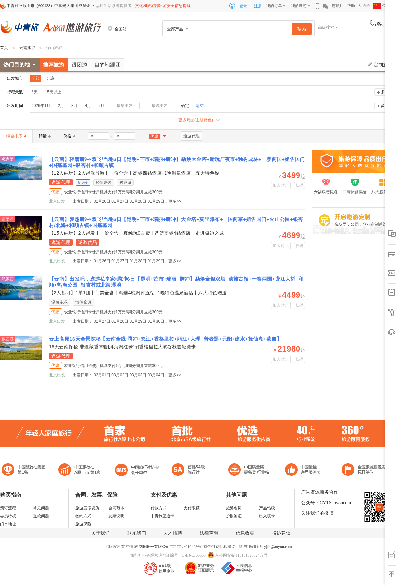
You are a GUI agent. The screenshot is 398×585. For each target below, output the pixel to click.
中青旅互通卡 (162, 516)
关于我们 (100, 533)
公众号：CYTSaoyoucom (326, 502)
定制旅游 (380, 64)
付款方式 (158, 508)
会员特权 (8, 516)
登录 (243, 6)
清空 (200, 105)
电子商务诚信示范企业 (191, 470)
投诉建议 (281, 533)
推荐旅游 (53, 65)
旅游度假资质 (87, 508)
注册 (258, 6)
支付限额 (192, 508)
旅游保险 (83, 524)
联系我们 (136, 533)
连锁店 (338, 5)
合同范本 (116, 508)
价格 (69, 136)
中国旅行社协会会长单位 (137, 470)
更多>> (174, 201)
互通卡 (364, 5)
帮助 (351, 5)
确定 (185, 105)
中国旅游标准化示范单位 (305, 470)
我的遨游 (299, 5)
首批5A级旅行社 (79, 470)
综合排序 (16, 136)
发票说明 (116, 516)
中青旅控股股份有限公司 (148, 546)
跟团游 (79, 65)
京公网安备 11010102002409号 (241, 555)
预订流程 (8, 508)
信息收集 (245, 533)
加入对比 (281, 185)
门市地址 (8, 524)
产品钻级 (267, 508)
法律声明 (209, 533)
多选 (385, 92)
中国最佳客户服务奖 (251, 470)
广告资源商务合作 (319, 492)
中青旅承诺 (365, 470)
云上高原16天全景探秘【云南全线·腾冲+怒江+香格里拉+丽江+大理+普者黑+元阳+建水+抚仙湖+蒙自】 (165, 339)
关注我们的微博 (317, 513)
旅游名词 (234, 508)
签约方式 (83, 516)
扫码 (300, 185)
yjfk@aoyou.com (278, 546)
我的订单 (274, 5)
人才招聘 (173, 533)
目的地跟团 (107, 65)
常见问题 (41, 508)
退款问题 (41, 516)
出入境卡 (267, 516)
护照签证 (234, 516)
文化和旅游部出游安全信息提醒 (163, 5)
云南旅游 (27, 47)
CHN (382, 5)
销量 (45, 136)
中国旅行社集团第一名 (24, 470)
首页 (4, 47)
